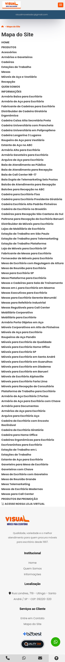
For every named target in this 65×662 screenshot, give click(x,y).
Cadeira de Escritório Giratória (22, 430)
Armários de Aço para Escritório (23, 411)
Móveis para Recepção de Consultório (27, 386)
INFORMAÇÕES (11, 92)
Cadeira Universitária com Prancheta (27, 125)
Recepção (8, 82)
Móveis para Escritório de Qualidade (26, 342)
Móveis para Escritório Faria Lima (24, 381)
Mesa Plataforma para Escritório (23, 278)
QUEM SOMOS (10, 87)
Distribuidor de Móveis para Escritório (27, 224)
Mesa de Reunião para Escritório (23, 268)
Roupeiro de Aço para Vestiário (22, 140)
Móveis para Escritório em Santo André (28, 357)
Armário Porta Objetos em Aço (22, 322)
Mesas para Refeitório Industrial (23, 303)
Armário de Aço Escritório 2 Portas (24, 396)
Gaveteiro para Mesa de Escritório (24, 464)
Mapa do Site (32, 624)
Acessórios (9, 52)
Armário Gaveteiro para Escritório (24, 155)
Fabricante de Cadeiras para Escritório (28, 106)
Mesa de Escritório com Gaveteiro (24, 474)
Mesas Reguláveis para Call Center (25, 308)
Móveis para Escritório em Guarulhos (27, 362)
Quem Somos (32, 568)
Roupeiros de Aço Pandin (18, 337)
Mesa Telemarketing (15, 484)
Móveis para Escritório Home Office (25, 347)
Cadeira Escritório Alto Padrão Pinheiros (29, 204)
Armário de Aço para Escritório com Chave (30, 401)
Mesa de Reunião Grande (18, 479)
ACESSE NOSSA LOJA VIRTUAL (23, 504)
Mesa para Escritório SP (17, 273)
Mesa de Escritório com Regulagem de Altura (32, 263)
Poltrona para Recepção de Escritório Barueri (32, 219)
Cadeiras (7, 62)
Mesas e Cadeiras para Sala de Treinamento (32, 283)
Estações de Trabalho (16, 67)
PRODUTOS (8, 47)
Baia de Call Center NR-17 (18, 175)
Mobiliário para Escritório (18, 317)
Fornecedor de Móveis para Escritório (27, 258)
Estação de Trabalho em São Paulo (25, 234)
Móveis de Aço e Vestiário (19, 77)
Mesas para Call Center (17, 494)
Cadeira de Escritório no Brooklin (24, 209)
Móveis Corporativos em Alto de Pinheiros (30, 327)
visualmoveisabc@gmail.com (32, 14)
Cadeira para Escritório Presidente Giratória (31, 199)
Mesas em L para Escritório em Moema (28, 288)
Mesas (5, 72)
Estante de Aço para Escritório (22, 459)
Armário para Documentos (20, 406)
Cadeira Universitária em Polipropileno (28, 130)
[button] (60, 5)
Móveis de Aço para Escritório (21, 332)
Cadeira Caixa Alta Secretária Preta (26, 120)
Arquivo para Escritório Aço (20, 416)
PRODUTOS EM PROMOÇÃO (19, 499)
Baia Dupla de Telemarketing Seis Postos (29, 180)
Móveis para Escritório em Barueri (24, 372)
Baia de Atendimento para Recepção (26, 170)
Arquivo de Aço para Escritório (22, 160)
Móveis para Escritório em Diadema (26, 367)
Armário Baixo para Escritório (21, 96)
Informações (32, 574)
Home (33, 563)
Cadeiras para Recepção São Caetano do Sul (32, 214)
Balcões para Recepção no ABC (23, 189)
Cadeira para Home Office (19, 435)
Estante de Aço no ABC (17, 145)
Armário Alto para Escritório (20, 150)
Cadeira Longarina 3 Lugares (21, 135)
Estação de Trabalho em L (19, 450)
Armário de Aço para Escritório (22, 101)
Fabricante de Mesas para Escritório (26, 253)
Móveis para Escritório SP (18, 352)
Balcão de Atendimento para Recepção (28, 184)
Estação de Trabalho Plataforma (23, 244)
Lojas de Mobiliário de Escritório (23, 229)
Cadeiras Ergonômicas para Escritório (27, 440)
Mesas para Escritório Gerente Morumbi (28, 298)
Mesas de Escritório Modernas (22, 489)
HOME (5, 42)
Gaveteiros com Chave (17, 469)
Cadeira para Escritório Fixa (20, 194)
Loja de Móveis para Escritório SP (24, 248)
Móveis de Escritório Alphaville (22, 376)
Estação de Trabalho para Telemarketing (29, 239)
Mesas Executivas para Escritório (24, 293)
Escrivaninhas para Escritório (21, 445)
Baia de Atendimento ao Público (23, 165)
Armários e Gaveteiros (17, 57)
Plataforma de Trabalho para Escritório (28, 391)
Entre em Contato (32, 618)
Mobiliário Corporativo (17, 312)
